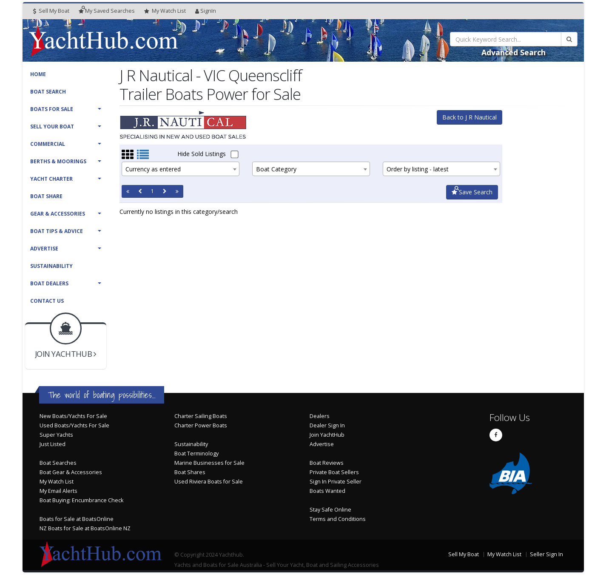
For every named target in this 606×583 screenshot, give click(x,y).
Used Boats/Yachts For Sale (74, 425)
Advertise (44, 248)
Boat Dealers (49, 283)
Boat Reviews (327, 462)
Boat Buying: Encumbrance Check (81, 500)
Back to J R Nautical (469, 117)
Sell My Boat (51, 10)
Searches (107, 10)
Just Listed (52, 444)
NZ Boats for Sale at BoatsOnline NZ (85, 528)
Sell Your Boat (52, 126)
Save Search (472, 192)
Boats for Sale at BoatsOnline (77, 519)
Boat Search (48, 91)
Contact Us (47, 300)
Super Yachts (56, 434)
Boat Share (46, 196)
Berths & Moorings (58, 161)
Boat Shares (189, 472)
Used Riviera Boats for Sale (208, 481)
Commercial (47, 144)
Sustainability (51, 266)
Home (38, 74)
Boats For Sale (51, 109)
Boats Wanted (327, 491)
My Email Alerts (58, 491)
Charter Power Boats (200, 425)
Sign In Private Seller (335, 481)
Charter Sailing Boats (200, 416)
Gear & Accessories (57, 213)
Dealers (320, 416)
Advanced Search (513, 52)
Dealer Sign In (327, 425)
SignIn (205, 10)
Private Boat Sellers (334, 472)
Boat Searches (58, 462)
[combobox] (180, 169)
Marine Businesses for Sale (209, 462)
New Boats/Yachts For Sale (73, 416)
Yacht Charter (51, 178)
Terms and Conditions (338, 519)
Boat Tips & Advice (56, 231)
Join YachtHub (327, 434)
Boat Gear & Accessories (71, 472)
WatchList (165, 11)
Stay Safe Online (330, 509)
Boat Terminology (196, 453)
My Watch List (57, 481)
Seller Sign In (546, 554)
